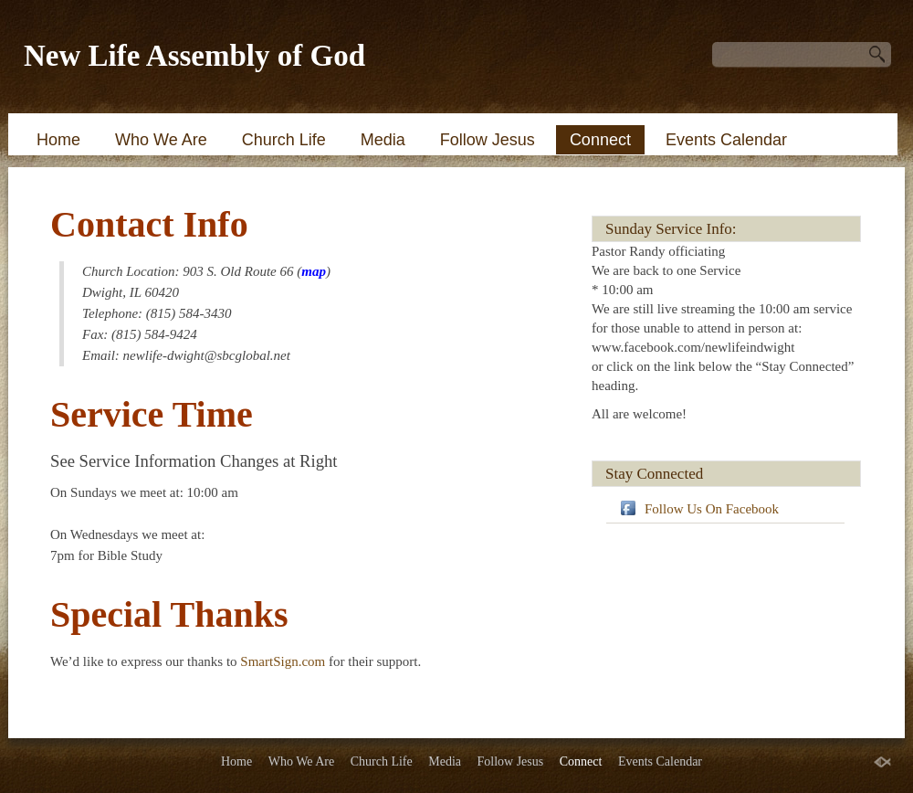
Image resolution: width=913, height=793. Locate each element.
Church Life (284, 140)
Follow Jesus (487, 140)
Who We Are (161, 140)
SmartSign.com (284, 661)
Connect (600, 140)
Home (58, 140)
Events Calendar (726, 140)
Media (383, 140)
